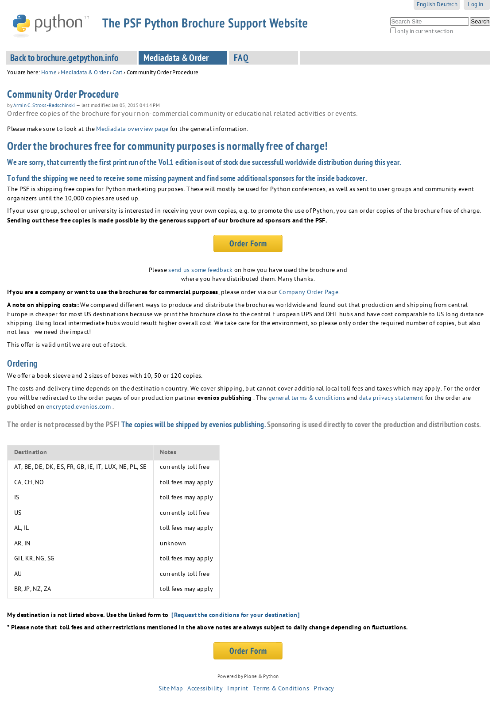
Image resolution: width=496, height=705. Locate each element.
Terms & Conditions (281, 689)
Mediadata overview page (131, 130)
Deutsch (447, 5)
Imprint (237, 689)
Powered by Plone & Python (248, 677)
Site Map (171, 689)
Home (49, 73)
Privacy (324, 689)
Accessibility (205, 689)
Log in (475, 5)
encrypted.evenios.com (78, 407)
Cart (117, 73)
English (426, 5)
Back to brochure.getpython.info (64, 59)
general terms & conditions (306, 398)
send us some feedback (200, 271)
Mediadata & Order (176, 59)
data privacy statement (391, 398)
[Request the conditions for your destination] (235, 615)
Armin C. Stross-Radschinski (44, 106)
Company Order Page (308, 293)
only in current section (425, 32)
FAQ (241, 59)
